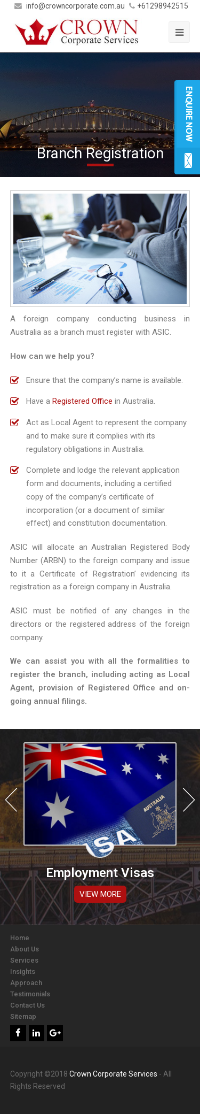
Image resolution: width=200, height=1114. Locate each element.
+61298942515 (163, 6)
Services (24, 960)
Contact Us (27, 1005)
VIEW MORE (100, 894)
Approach (26, 983)
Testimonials (30, 994)
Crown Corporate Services (113, 1074)
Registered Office (82, 401)
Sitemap (23, 1016)
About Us (24, 949)
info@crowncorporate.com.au (76, 6)
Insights (22, 971)
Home (19, 938)
